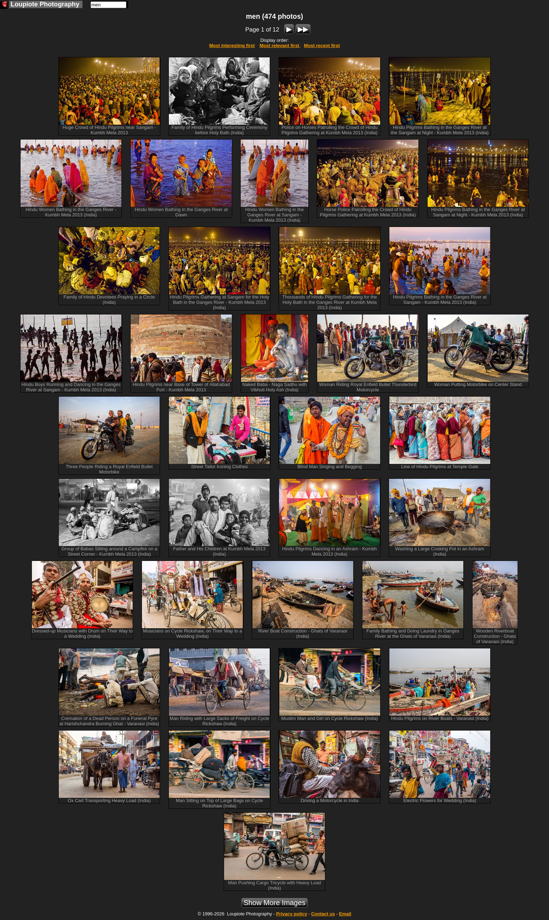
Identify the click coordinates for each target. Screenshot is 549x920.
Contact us (323, 913)
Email (345, 913)
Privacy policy (291, 913)
